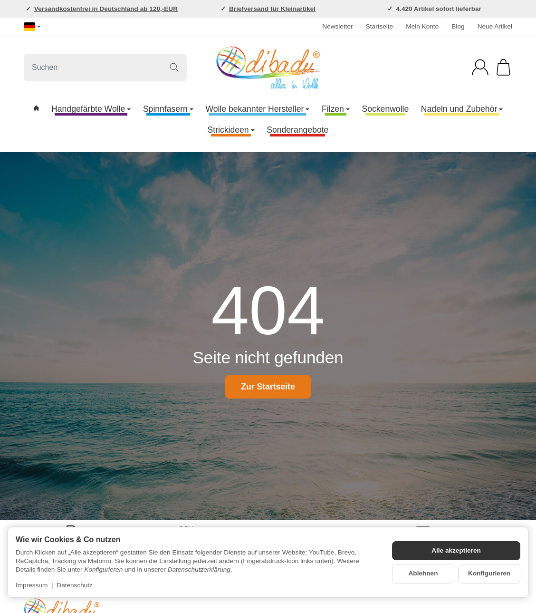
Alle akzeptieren (456, 550)
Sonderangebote (297, 130)
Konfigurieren (489, 573)
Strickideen (231, 130)
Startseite (379, 26)
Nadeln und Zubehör (462, 109)
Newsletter (337, 26)
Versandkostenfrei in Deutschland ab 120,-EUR (106, 8)
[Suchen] (105, 67)
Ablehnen (423, 573)
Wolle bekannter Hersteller (257, 109)
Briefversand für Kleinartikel (272, 8)
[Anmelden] (480, 67)
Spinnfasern (168, 109)
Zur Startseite (268, 386)
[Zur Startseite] (268, 67)
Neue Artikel (495, 26)
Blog (457, 26)
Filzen (336, 109)
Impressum (32, 585)
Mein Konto (422, 26)
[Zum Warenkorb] (503, 67)
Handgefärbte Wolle (91, 109)
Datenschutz (75, 585)
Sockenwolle (385, 109)
